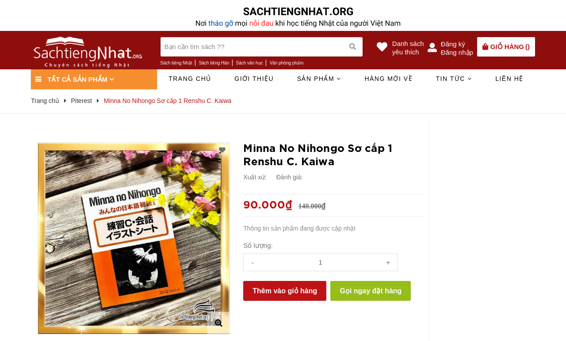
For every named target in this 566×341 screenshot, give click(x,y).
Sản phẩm (319, 78)
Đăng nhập (457, 52)
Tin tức (454, 78)
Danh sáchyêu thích (408, 48)
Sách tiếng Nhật (176, 63)
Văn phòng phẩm (287, 63)
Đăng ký (453, 44)
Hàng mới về (388, 78)
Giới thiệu (254, 78)
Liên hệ (509, 78)
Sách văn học (249, 63)
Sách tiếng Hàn (214, 63)
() (510, 46)
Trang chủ (189, 78)
